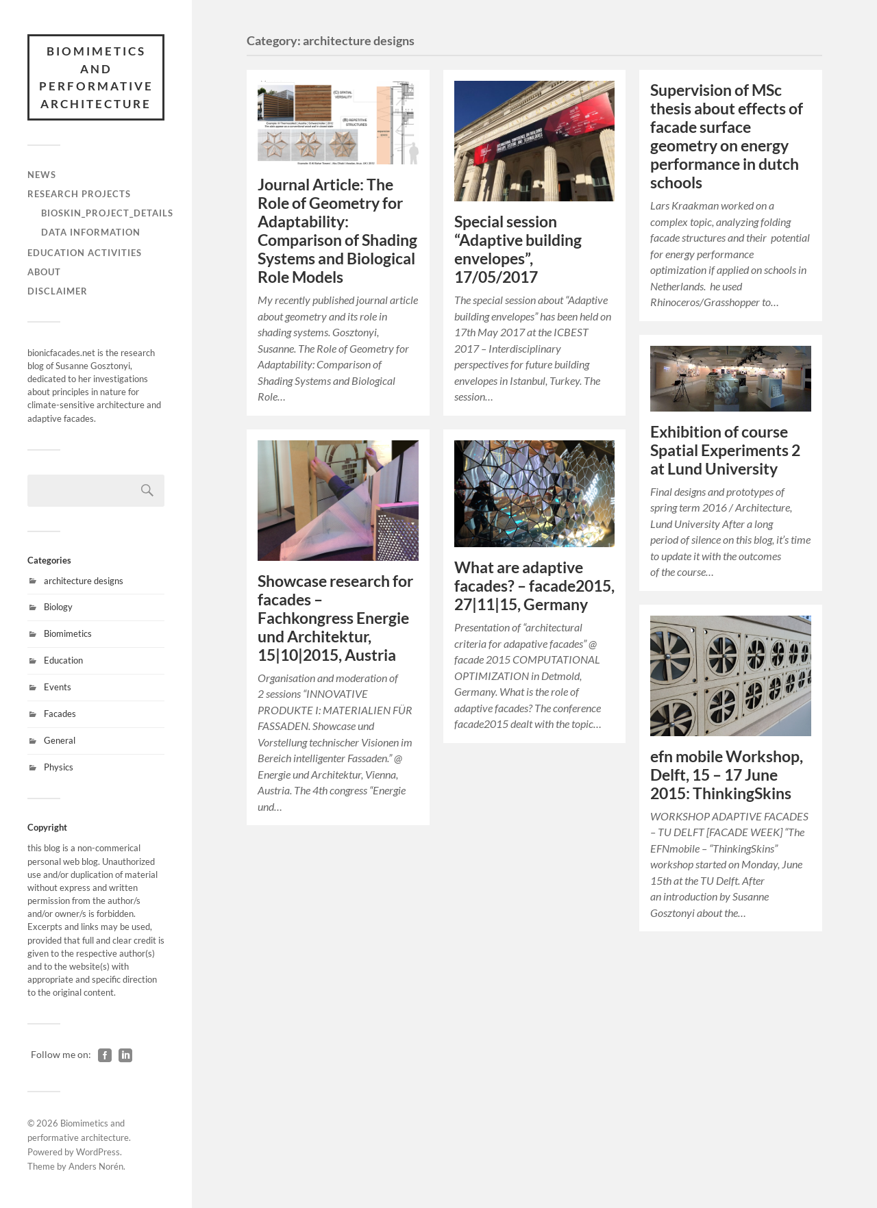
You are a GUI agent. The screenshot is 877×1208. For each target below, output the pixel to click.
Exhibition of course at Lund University (725, 450)
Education (63, 660)
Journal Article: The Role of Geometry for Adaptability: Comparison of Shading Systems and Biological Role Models (337, 230)
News (41, 174)
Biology (58, 606)
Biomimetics (68, 633)
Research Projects (79, 193)
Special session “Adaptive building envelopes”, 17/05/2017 (518, 249)
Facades (60, 713)
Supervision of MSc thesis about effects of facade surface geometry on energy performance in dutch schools (726, 136)
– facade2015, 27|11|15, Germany (534, 586)
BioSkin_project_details (107, 212)
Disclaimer (57, 291)
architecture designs (83, 580)
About (44, 271)
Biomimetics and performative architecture (96, 77)
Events (57, 686)
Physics (58, 767)
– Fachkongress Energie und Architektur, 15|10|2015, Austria (335, 618)
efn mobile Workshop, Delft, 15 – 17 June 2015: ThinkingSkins (726, 775)
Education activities (84, 252)
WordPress (98, 1151)
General (59, 740)
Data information (90, 232)
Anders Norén (96, 1166)
